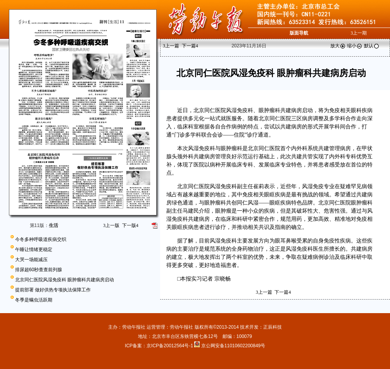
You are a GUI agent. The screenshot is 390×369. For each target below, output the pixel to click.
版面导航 (299, 33)
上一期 (358, 33)
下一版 (130, 225)
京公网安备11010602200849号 (233, 345)
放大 (338, 46)
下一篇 (190, 46)
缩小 (354, 46)
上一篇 (171, 46)
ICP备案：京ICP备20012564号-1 (159, 345)
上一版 (111, 225)
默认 (372, 46)
